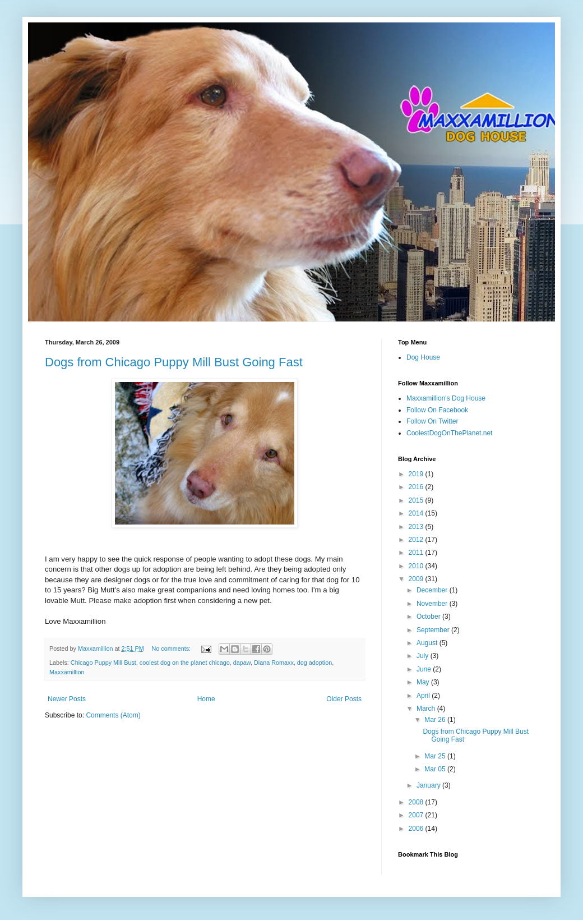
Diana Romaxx (274, 662)
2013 (417, 527)
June (425, 669)
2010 (417, 566)
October (429, 616)
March (427, 708)
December (433, 590)
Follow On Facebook (437, 410)
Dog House (423, 357)
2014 (417, 513)
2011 (417, 552)
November (433, 604)
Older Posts (344, 699)
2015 (417, 500)
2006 (417, 828)
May (424, 682)
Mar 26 (435, 720)
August (428, 643)
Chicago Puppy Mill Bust (103, 662)
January (429, 785)
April (424, 696)
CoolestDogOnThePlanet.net (449, 433)
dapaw (242, 662)
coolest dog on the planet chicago (185, 662)
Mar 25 (435, 756)
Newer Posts (67, 699)
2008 (417, 802)
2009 (417, 579)
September (434, 630)
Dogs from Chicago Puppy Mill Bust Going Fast (174, 362)
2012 (417, 540)
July (424, 656)
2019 (417, 474)
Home (206, 699)
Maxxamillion (66, 672)
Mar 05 (435, 769)
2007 (417, 815)
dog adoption (314, 662)
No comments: (171, 648)
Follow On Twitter (432, 421)
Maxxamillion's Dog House (445, 398)
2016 (417, 487)
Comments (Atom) (113, 715)
